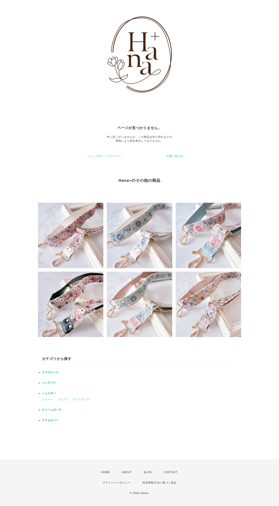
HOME (105, 472)
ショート (47, 399)
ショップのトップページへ (104, 156)
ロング (62, 399)
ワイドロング (80, 399)
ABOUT (127, 472)
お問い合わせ (174, 156)
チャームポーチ (52, 409)
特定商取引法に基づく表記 (160, 482)
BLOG (148, 472)
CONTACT (171, 472)
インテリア (49, 382)
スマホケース (50, 372)
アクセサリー (50, 420)
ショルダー (49, 393)
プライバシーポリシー (116, 482)
